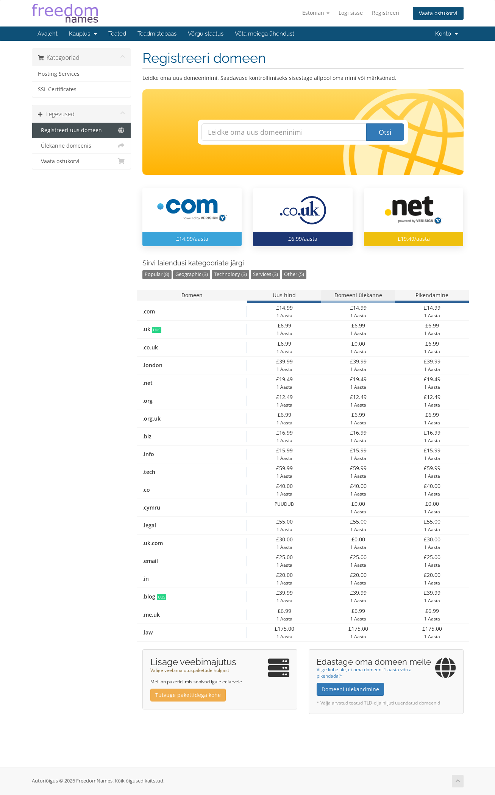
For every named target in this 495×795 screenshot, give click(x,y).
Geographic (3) (191, 274)
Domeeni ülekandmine (350, 689)
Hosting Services (59, 73)
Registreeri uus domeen (81, 130)
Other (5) (294, 274)
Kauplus (83, 33)
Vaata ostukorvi (438, 13)
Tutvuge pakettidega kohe (188, 694)
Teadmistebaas (156, 33)
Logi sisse (351, 12)
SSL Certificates (57, 89)
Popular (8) (157, 274)
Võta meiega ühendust (264, 33)
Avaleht (47, 33)
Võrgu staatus (205, 33)
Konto (446, 33)
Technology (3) (230, 274)
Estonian (315, 12)
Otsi (385, 132)
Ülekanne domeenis (81, 145)
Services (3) (265, 274)
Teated (117, 33)
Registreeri (386, 12)
